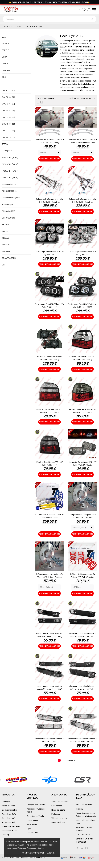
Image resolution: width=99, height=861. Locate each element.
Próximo (71, 760)
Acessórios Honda (9, 831)
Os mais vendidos (9, 810)
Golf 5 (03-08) (8, 117)
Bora (4, 57)
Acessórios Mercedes (11, 826)
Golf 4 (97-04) (8, 111)
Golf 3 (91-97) (8, 104)
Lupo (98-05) (7, 151)
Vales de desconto (59, 818)
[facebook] (77, 848)
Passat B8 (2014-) (10, 178)
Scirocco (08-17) (10, 218)
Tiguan (5, 238)
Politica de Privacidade (33, 853)
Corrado (6, 70)
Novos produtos (8, 806)
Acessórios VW (8, 818)
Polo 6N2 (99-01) (9, 191)
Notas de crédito (58, 810)
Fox (4, 84)
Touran (6, 251)
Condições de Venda (35, 816)
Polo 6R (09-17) (9, 204)
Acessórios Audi (8, 822)
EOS (4, 77)
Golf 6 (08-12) (8, 124)
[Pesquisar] (49, 19)
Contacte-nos (32, 833)
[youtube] (82, 848)
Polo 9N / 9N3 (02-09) (11, 198)
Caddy (5, 64)
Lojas (29, 828)
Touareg (6, 245)
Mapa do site (32, 824)
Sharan (5, 225)
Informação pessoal (59, 802)
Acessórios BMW (9, 814)
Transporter (9, 258)
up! (3, 265)
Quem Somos (32, 820)
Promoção (6, 802)
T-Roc (5, 231)
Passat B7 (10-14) (10, 171)
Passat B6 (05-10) (10, 164)
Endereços (55, 814)
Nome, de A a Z (88, 98)
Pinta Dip (5, 835)
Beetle (5, 50)
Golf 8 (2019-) (8, 137)
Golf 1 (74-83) (8, 90)
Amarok (6, 43)
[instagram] (86, 848)
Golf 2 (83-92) (8, 97)
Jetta (5, 144)
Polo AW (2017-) (9, 211)
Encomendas (56, 806)
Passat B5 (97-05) (10, 157)
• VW (4, 38)
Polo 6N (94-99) (9, 184)
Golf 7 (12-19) (8, 131)
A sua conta (59, 794)
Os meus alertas (58, 822)
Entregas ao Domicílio (36, 805)
